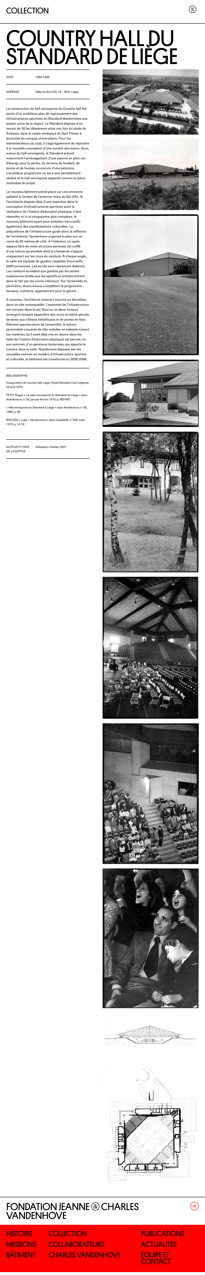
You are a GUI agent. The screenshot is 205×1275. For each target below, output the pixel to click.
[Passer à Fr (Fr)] (194, 1206)
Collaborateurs (79, 1245)
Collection (27, 11)
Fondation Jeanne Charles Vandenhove (72, 1211)
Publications (165, 1234)
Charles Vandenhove (88, 1257)
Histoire (20, 1234)
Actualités (160, 1245)
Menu (191, 9)
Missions (23, 1245)
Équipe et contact (157, 1260)
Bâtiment (22, 1257)
